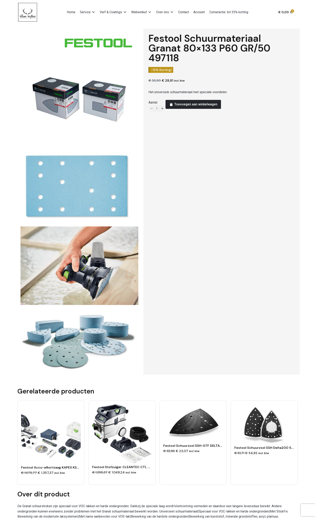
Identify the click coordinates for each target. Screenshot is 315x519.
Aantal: (153, 102)
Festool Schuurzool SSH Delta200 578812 (268, 447)
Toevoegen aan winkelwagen (193, 104)
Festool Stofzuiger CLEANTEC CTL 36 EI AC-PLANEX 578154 (140, 466)
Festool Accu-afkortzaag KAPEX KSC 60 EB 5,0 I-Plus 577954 (70, 467)
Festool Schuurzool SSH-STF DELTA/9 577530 (200, 445)
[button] (87, 12)
